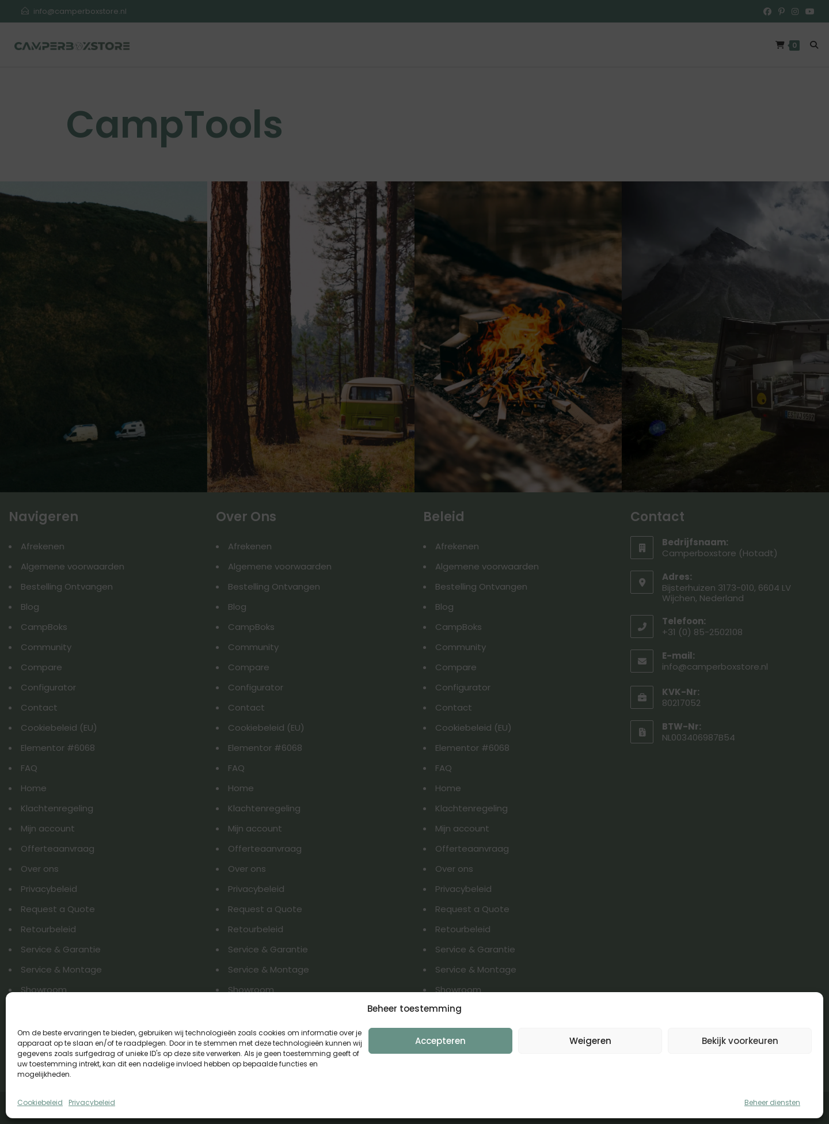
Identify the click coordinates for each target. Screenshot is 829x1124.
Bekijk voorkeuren (740, 1041)
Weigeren (590, 1041)
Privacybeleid (92, 1102)
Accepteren (440, 1041)
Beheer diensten (772, 1102)
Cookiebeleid (40, 1102)
